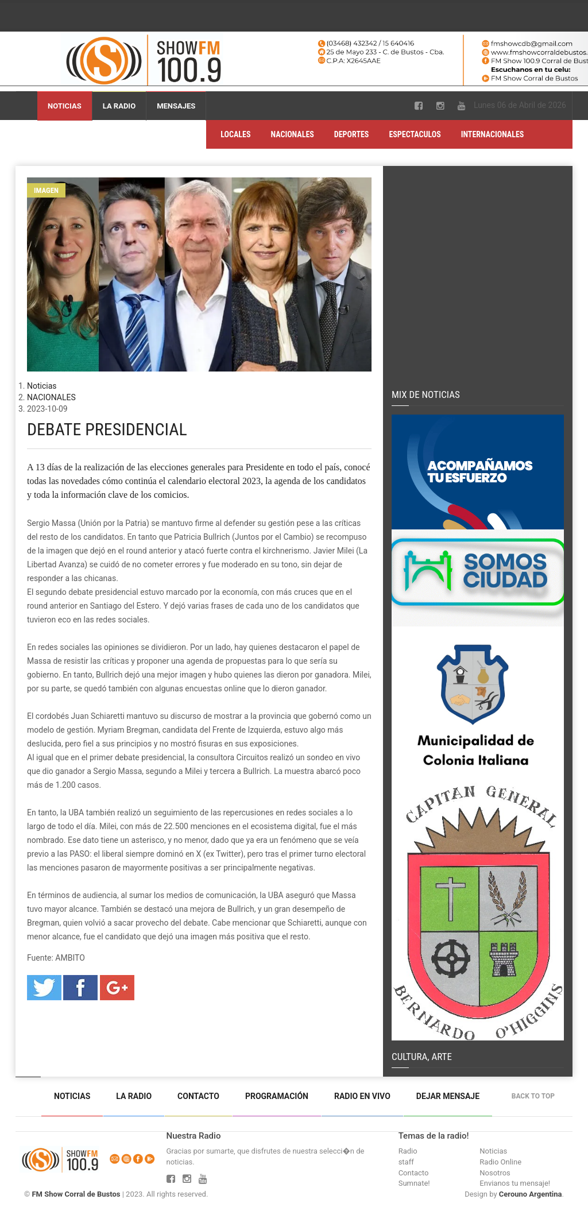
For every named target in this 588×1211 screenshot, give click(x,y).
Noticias (65, 106)
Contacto (198, 1096)
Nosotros (494, 1173)
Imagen (46, 190)
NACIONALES (292, 134)
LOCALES (235, 134)
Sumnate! (414, 1183)
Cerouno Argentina (530, 1194)
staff (406, 1162)
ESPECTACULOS (414, 134)
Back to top (536, 1096)
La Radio (119, 106)
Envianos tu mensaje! (514, 1183)
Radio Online (500, 1162)
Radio (408, 1151)
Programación (276, 1096)
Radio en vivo (362, 1096)
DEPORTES (351, 134)
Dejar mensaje (447, 1096)
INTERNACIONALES (492, 134)
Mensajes (176, 106)
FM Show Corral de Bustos (76, 1194)
